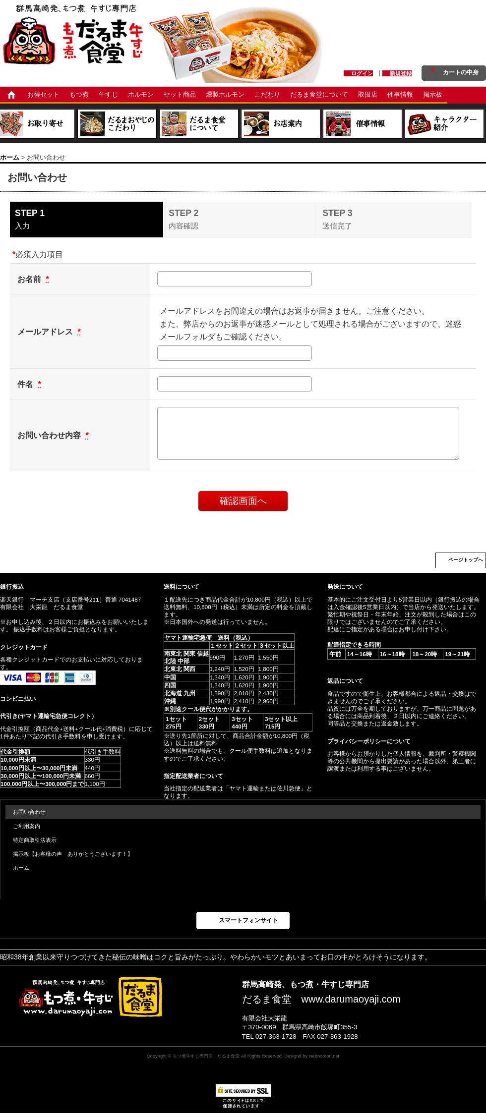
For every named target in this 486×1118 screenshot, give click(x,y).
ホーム (21, 868)
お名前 (30, 279)
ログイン (362, 73)
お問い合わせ (29, 812)
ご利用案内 (26, 826)
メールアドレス (46, 331)
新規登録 (401, 73)
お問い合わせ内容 (50, 435)
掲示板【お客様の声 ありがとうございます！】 (73, 854)
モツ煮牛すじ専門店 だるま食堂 (206, 1056)
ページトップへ (465, 559)
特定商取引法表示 (35, 840)
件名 (26, 384)
